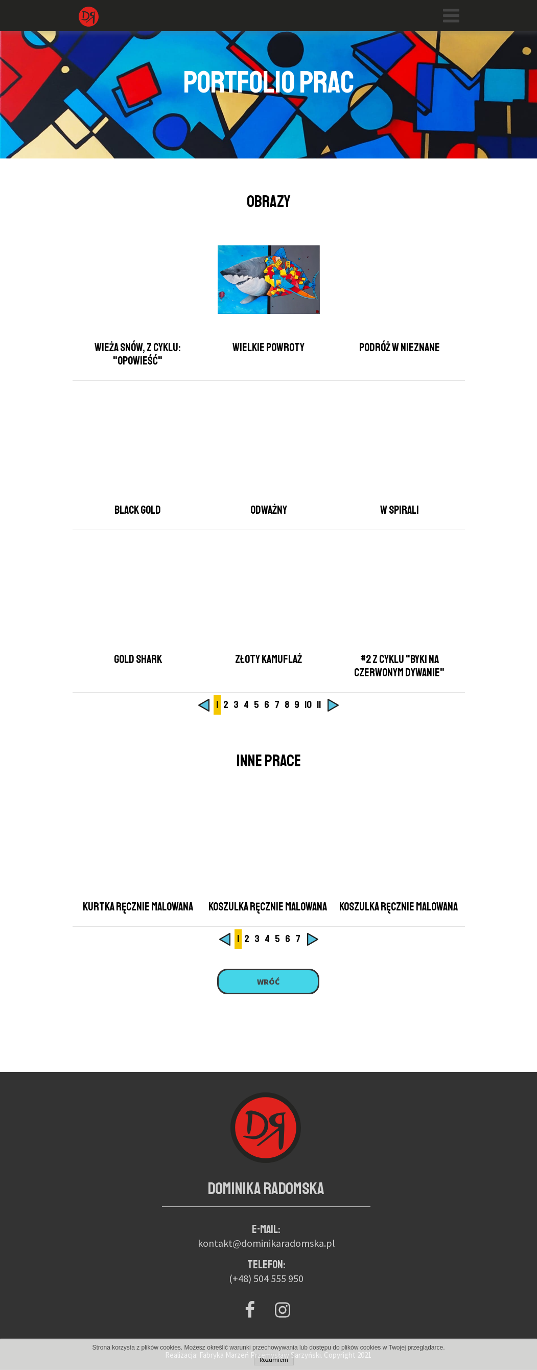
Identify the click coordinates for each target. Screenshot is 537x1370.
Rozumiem (274, 1359)
